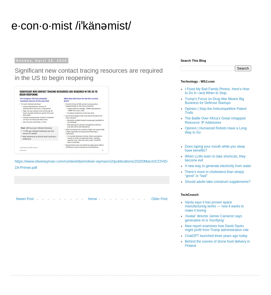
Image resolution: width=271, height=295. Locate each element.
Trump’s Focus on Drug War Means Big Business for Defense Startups (214, 101)
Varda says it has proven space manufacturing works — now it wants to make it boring (214, 206)
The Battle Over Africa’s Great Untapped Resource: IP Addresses (215, 120)
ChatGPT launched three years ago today (216, 236)
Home (92, 199)
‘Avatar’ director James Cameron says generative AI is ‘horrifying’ (213, 218)
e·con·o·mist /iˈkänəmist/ (71, 25)
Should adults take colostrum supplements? (217, 182)
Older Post (159, 199)
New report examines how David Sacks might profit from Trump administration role (216, 228)
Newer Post (25, 199)
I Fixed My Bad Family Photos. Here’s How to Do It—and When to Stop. (217, 91)
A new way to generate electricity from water (218, 166)
